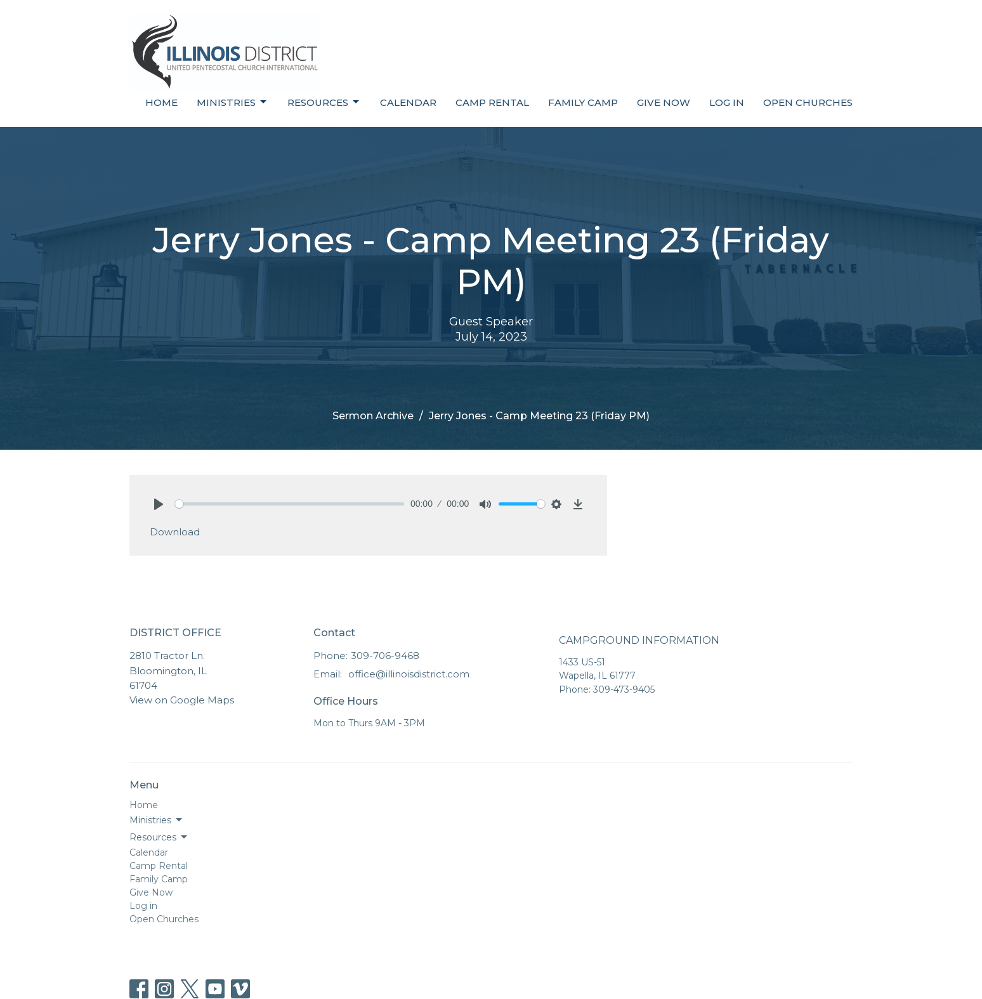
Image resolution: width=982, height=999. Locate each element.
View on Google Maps (181, 700)
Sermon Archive (373, 416)
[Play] (158, 504)
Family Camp (583, 102)
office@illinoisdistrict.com (408, 674)
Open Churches (808, 102)
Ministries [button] (156, 820)
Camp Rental (492, 102)
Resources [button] (159, 837)
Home (161, 102)
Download (175, 532)
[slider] (289, 504)
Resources (324, 102)
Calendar (408, 102)
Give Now (663, 102)
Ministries (232, 102)
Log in (726, 102)
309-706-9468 (385, 656)
